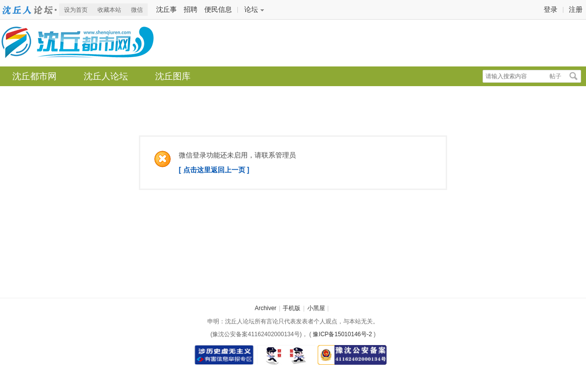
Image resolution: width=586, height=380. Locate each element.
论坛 (251, 9)
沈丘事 (166, 9)
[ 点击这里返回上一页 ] (214, 170)
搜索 (573, 76)
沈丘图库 (173, 76)
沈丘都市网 (29, 9)
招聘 (190, 9)
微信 (137, 9)
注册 (576, 9)
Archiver (265, 308)
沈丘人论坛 (106, 76)
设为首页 (76, 9)
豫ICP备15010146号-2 (342, 334)
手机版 (291, 308)
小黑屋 (316, 308)
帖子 (555, 76)
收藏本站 (109, 9)
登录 (550, 9)
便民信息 (218, 9)
